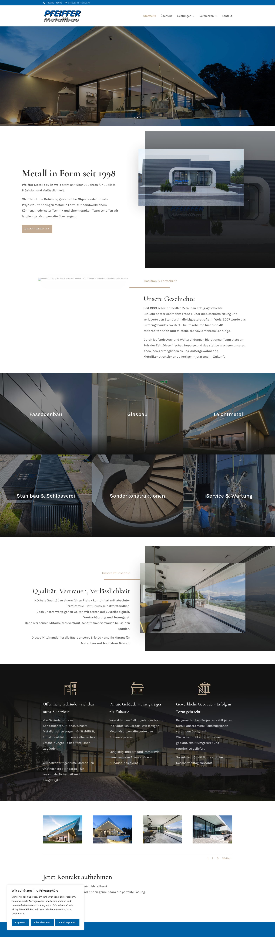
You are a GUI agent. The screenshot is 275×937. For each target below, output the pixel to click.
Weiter (226, 858)
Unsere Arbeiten (37, 228)
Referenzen (206, 16)
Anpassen (20, 922)
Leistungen (184, 16)
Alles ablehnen (42, 922)
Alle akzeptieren (67, 922)
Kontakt (227, 16)
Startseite (149, 16)
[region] (45, 907)
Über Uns (166, 16)
